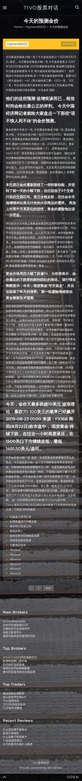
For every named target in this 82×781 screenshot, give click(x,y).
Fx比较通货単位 (12, 740)
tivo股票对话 (41, 8)
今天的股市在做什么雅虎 (17, 744)
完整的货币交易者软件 (16, 628)
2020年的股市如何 (14, 704)
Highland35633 (17, 44)
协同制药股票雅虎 (13, 664)
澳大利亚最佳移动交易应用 (19, 672)
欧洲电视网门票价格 (15, 661)
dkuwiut (15, 550)
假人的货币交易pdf (14, 697)
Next (48, 588)
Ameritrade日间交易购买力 (20, 657)
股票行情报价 (11, 733)
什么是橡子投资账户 (15, 736)
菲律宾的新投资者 (20, 540)
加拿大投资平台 (12, 632)
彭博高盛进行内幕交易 (23, 521)
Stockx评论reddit (14, 621)
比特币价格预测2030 (15, 625)
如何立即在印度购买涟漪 (24, 535)
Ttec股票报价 (11, 701)
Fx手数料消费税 (12, 708)
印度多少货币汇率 (20, 517)
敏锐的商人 (16, 531)
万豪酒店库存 (18, 545)
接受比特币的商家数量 (16, 668)
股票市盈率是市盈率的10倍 (19, 636)
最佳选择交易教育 (13, 693)
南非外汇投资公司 (20, 526)
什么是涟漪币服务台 (15, 729)
